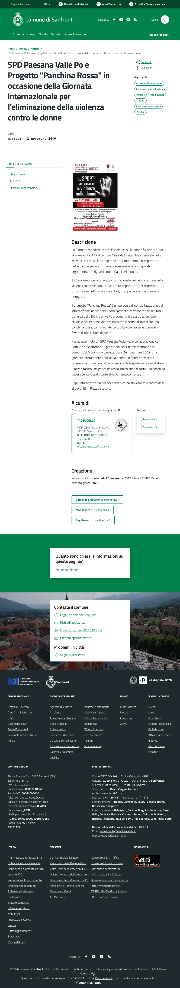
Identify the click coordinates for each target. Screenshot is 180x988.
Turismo (88, 740)
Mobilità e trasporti (95, 712)
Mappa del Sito (16, 942)
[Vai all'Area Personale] (147, 4)
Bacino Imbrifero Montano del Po (69, 880)
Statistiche (14, 936)
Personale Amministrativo (23, 735)
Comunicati (126, 718)
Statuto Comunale (18, 902)
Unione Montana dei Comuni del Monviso (74, 874)
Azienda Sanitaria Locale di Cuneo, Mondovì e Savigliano (124, 880)
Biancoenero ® (103, 978)
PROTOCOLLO (86, 420)
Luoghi (152, 712)
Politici (11, 740)
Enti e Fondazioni (18, 729)
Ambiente (55, 712)
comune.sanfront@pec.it (29, 797)
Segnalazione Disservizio (22, 886)
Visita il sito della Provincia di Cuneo (70, 869)
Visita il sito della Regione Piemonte (71, 863)
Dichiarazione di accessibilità (24, 863)
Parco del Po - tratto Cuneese (67, 886)
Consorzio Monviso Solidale (107, 863)
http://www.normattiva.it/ (106, 886)
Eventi (152, 707)
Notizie (35, 49)
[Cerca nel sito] (165, 19)
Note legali (14, 914)
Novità (23, 49)
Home (11, 49)
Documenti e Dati (18, 724)
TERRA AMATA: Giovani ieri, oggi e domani (115, 891)
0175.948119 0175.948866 (92, 437)
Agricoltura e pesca (61, 707)
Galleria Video (156, 729)
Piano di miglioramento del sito (26, 869)
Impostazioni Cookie (19, 919)
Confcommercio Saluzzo (64, 857)
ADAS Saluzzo (58, 897)
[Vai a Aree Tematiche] (108, 4)
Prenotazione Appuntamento (25, 880)
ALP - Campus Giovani (104, 897)
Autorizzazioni (58, 729)
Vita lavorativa (92, 746)
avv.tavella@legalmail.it (112, 835)
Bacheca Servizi (17, 897)
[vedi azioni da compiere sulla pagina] (144, 68)
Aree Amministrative (20, 712)
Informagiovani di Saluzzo (106, 874)
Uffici (11, 718)
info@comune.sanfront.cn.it (93, 446)
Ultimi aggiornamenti (20, 931)
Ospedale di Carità (60, 891)
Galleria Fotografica (159, 724)
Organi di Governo (18, 707)
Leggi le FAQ (15, 874)
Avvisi (123, 724)
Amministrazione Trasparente (25, 857)
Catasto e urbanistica (62, 735)
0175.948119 (20, 780)
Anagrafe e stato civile (63, 718)
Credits (12, 925)
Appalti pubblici (59, 724)
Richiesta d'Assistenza (21, 891)
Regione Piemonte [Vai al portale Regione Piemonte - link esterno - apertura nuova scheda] (20, 4)
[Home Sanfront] (44, 19)
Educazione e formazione (64, 746)
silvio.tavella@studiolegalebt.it (118, 831)
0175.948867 (21, 785)
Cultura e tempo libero (63, 740)
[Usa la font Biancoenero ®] (73, 4)
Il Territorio (154, 718)
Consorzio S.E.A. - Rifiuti (105, 857)
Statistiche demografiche (106, 869)
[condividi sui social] (143, 62)
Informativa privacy (19, 908)
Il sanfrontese (128, 707)
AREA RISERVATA (88, 982)
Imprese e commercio (96, 707)
